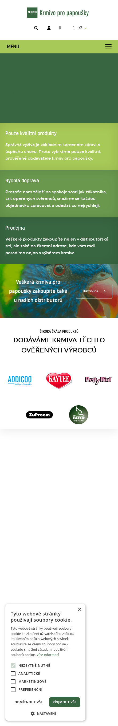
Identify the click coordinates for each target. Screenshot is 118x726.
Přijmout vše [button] (64, 702)
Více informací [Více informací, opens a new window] (48, 655)
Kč (76, 28)
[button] (45, 713)
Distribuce (90, 291)
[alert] (45, 662)
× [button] (79, 610)
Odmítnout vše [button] (28, 702)
